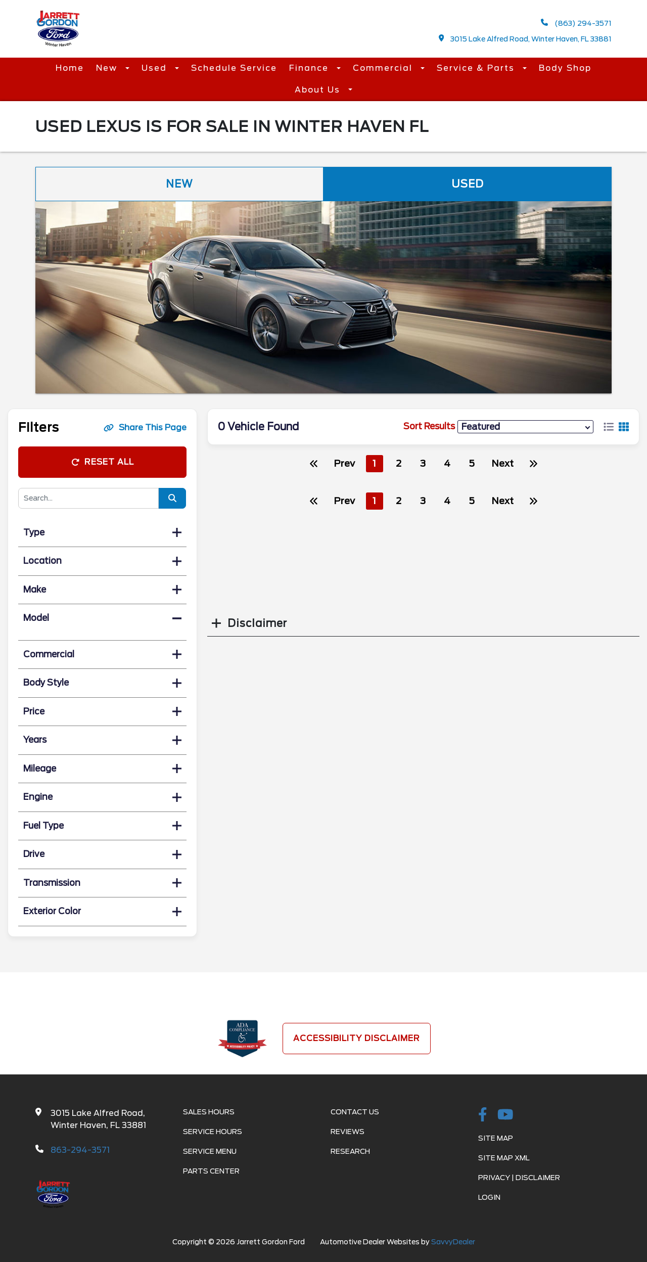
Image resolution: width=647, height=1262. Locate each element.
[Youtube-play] (505, 1115)
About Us (319, 90)
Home (70, 68)
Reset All (102, 462)
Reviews (347, 1132)
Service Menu (210, 1151)
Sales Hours (209, 1112)
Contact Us (355, 1112)
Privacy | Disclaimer (519, 1178)
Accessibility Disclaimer (356, 1038)
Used (156, 68)
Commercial (384, 68)
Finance (310, 68)
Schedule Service (234, 68)
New (108, 68)
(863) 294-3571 (576, 23)
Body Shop (565, 68)
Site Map (495, 1138)
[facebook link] (482, 1115)
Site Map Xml (504, 1158)
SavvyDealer (453, 1242)
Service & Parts (477, 68)
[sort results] (525, 426)
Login (489, 1197)
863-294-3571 (80, 1150)
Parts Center (211, 1171)
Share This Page (145, 427)
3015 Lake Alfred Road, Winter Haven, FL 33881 (525, 38)
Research (350, 1151)
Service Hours (212, 1132)
